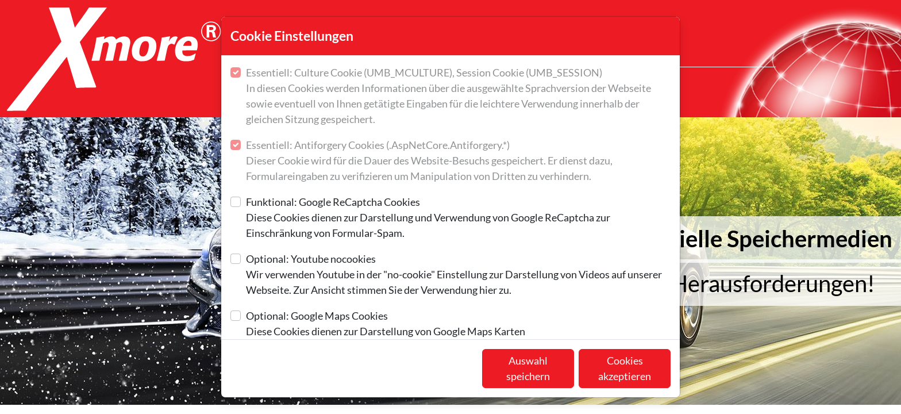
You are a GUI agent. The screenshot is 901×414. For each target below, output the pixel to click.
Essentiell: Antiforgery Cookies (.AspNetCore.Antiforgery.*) (458, 161)
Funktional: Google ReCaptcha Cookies (458, 218)
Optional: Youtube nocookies (458, 275)
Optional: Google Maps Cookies (385, 324)
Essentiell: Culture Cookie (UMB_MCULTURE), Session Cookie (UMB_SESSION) (458, 96)
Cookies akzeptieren (624, 368)
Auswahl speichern (528, 368)
